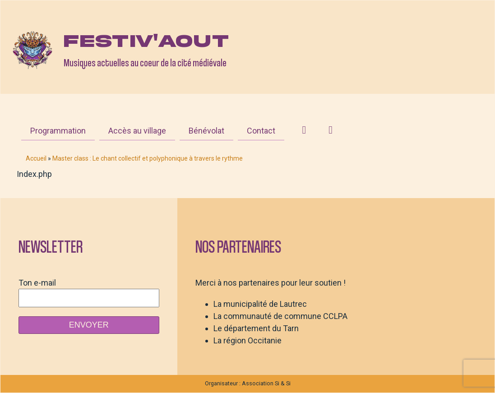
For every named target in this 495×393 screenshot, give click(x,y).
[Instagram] (304, 130)
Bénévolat (206, 130)
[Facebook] (330, 130)
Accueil (36, 158)
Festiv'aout (146, 41)
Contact (261, 130)
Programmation (58, 130)
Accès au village (137, 130)
